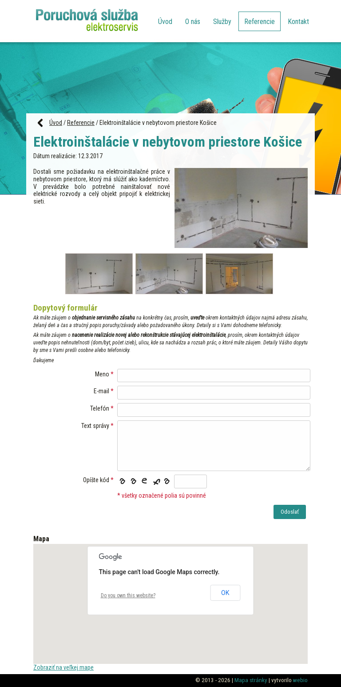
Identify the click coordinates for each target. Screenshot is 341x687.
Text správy (95, 425)
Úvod (165, 21)
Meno (102, 374)
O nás (192, 21)
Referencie (259, 21)
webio (300, 680)
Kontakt (298, 21)
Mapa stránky (250, 680)
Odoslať (290, 511)
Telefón (99, 408)
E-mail (101, 391)
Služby (222, 21)
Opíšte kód (96, 479)
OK (225, 592)
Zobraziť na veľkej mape (63, 667)
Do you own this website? (128, 595)
